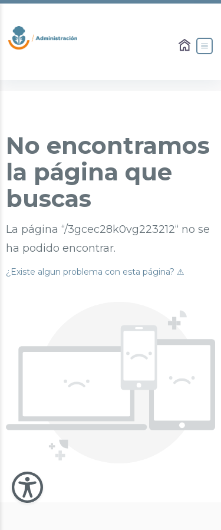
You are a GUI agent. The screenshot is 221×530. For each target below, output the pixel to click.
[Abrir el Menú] (204, 46)
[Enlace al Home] (186, 46)
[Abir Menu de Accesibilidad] (27, 487)
